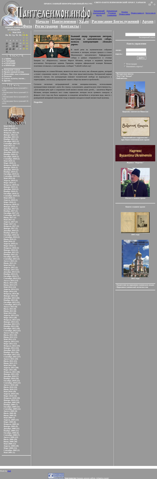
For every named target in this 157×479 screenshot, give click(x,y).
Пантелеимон (64, 21)
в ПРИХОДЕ (9, 65)
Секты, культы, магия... (15, 78)
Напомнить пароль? (134, 66)
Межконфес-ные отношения (16, 74)
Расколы (8, 76)
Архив (148, 21)
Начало (42, 21)
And (9, 471)
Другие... (8, 80)
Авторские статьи (12, 70)
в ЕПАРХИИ (9, 63)
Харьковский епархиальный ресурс (99, 13)
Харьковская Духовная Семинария (112, 13)
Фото (27, 26)
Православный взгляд (14, 72)
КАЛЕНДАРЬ (14, 29)
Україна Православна (124, 13)
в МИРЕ (7, 59)
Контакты (70, 26)
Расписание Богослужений (115, 21)
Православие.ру (137, 13)
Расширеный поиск (147, 37)
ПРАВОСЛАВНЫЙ (14, 27)
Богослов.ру (151, 13)
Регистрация (46, 26)
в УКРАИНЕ (9, 61)
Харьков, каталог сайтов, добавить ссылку (86, 478)
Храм (84, 21)
